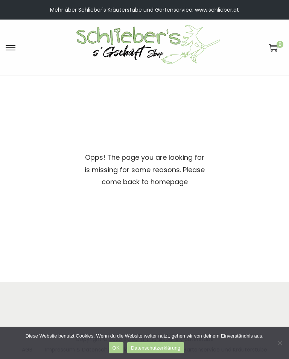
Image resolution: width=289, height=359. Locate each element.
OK (116, 348)
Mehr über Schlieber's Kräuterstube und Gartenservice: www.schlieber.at (144, 10)
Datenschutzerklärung (155, 348)
